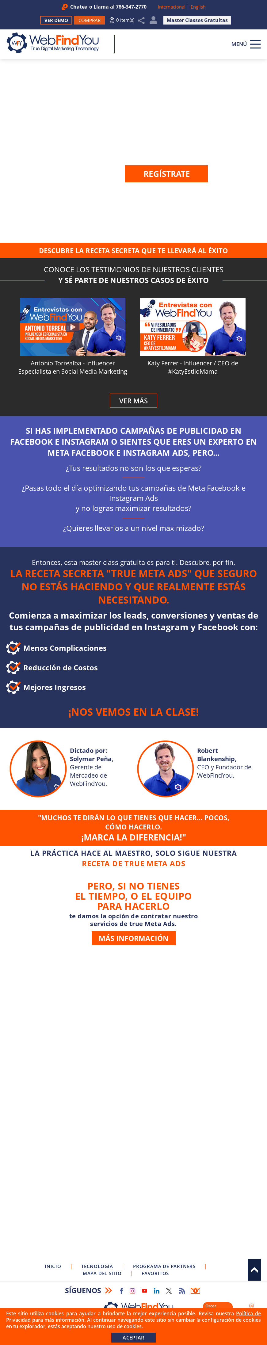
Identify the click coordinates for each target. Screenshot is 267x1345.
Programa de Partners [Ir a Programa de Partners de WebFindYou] (164, 1266)
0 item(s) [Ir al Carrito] (125, 20)
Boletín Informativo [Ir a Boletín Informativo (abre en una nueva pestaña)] (195, 1290)
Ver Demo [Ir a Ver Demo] (56, 20)
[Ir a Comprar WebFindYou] (89, 20)
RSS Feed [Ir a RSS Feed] (182, 1290)
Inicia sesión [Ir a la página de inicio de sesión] (194, 188)
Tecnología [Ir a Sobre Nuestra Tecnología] (97, 1266)
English (198, 7)
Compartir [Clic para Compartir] (141, 20)
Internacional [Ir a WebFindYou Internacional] (171, 7)
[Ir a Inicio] (56, 42)
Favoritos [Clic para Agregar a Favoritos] (155, 1273)
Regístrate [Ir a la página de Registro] (166, 173)
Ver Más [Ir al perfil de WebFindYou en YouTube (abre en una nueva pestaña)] (133, 400)
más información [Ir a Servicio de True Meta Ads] (134, 938)
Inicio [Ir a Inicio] (53, 1266)
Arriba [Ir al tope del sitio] (254, 1270)
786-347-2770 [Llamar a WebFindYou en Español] (131, 6)
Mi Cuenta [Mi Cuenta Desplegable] (153, 22)
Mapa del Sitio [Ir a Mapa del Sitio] (102, 1273)
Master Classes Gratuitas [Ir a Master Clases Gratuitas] (197, 20)
